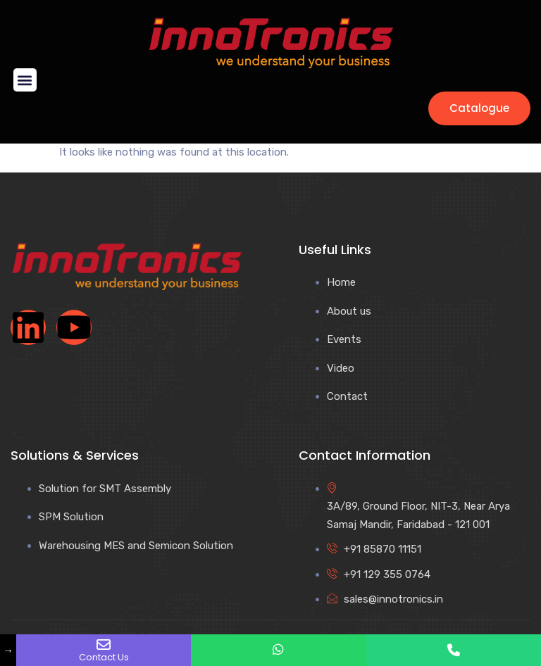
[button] (25, 80)
